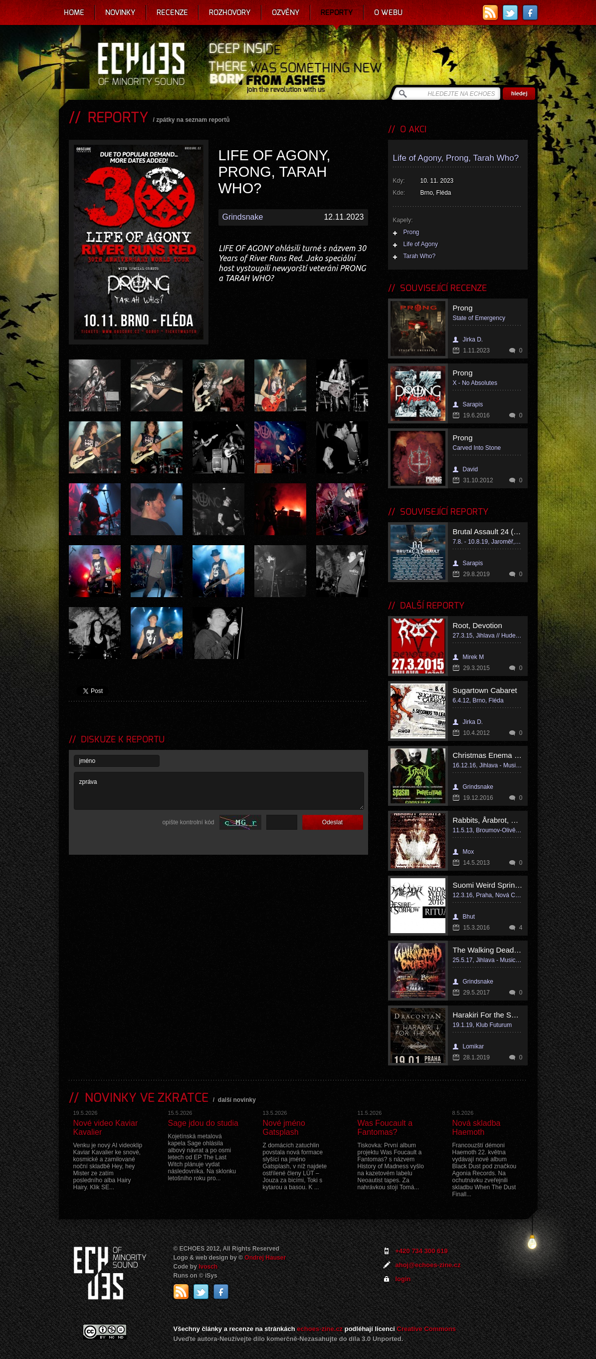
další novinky (237, 1099)
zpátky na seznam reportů (192, 119)
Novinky (120, 12)
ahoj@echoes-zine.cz (428, 1265)
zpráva (219, 791)
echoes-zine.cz (320, 1329)
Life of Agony (420, 244)
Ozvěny (286, 12)
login (403, 1279)
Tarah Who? (419, 256)
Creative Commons (426, 1329)
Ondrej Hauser (265, 1257)
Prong (411, 232)
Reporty (337, 12)
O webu (388, 12)
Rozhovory (230, 12)
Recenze (172, 12)
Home (74, 12)
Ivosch (208, 1266)
